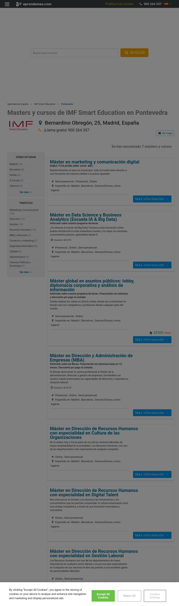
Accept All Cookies (103, 596)
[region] (89, 594)
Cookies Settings (155, 596)
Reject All (129, 595)
